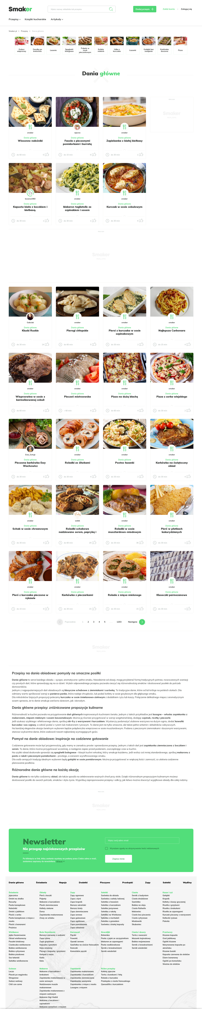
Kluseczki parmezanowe (171, 595)
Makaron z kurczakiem (50, 902)
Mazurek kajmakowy (141, 938)
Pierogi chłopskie (77, 330)
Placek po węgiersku (18, 974)
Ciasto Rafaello (139, 908)
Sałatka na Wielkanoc (111, 915)
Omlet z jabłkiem (16, 911)
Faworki (74, 938)
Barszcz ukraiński (78, 905)
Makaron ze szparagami (112, 941)
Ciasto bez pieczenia (141, 915)
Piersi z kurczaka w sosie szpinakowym (125, 332)
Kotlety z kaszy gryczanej (174, 902)
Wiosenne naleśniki (30, 140)
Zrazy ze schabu (47, 918)
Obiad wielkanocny (17, 938)
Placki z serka (15, 915)
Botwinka (105, 935)
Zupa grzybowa (47, 941)
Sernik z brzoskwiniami (111, 948)
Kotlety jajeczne (108, 971)
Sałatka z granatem (110, 921)
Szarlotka (136, 902)
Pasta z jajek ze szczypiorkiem (115, 938)
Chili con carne (15, 984)
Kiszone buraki (169, 951)
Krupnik (166, 898)
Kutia (42, 957)
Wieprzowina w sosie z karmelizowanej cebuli (30, 398)
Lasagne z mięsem (78, 987)
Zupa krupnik (76, 902)
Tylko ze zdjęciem (28, 88)
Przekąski (127, 882)
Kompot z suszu (46, 954)
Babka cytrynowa (17, 951)
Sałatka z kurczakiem (111, 905)
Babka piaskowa (16, 954)
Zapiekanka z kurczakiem (82, 974)
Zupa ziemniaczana (79, 911)
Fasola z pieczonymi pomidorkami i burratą (77, 142)
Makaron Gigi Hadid (49, 997)
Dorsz (42, 911)
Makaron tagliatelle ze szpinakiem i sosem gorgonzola (77, 210)
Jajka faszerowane (17, 935)
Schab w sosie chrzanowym (30, 528)
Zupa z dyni (75, 898)
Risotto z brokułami (171, 908)
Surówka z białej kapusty (112, 924)
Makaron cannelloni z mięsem (53, 1007)
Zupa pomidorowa (78, 924)
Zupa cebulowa (77, 927)
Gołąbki (166, 895)
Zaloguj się (186, 9)
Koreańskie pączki (78, 951)
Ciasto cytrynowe (139, 918)
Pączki (73, 935)
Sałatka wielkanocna (18, 961)
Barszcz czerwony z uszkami (52, 935)
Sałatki (167, 882)
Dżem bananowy (170, 957)
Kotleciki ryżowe (170, 918)
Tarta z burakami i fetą (111, 974)
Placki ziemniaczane (49, 905)
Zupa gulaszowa (77, 918)
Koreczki (74, 948)
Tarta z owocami (139, 935)
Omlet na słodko (16, 898)
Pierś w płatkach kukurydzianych (172, 530)
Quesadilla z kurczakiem (112, 984)
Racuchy (12, 902)
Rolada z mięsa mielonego (124, 595)
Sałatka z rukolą (108, 911)
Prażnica (13, 927)
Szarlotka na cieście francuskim (84, 945)
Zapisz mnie (118, 858)
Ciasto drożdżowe (140, 898)
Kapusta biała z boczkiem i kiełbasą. (30, 208)
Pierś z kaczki (46, 895)
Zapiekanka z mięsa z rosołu (83, 984)
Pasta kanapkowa (17, 905)
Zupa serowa (76, 915)
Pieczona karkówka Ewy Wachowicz (30, 464)
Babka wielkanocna (18, 948)
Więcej (59, 861)
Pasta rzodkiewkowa (110, 945)
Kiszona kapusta (170, 935)
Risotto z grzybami (171, 905)
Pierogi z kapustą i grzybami (52, 951)
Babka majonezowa (141, 941)
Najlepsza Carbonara (171, 330)
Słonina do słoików (171, 964)
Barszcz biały (76, 908)
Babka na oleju (139, 905)
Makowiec (136, 911)
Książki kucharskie (35, 19)
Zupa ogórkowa (77, 921)
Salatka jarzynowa (109, 908)
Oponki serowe (77, 941)
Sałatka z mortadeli (110, 918)
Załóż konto (169, 9)
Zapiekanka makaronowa (51, 915)
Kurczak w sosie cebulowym (124, 206)
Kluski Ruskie (30, 330)
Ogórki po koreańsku (172, 961)
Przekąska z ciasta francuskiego (115, 981)
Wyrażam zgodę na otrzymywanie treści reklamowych (132, 848)
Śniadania (41, 882)
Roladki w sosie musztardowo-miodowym (124, 530)
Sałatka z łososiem (109, 902)
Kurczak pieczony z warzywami (177, 915)
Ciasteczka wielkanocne (20, 945)
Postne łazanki (124, 462)
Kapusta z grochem (48, 945)
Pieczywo (105, 882)
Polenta (166, 921)
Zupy (147, 882)
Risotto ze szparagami (173, 911)
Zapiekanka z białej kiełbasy (124, 140)
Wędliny (187, 882)
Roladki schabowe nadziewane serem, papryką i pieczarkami (77, 532)
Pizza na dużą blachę (124, 396)
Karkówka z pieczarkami (77, 595)
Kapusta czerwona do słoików (176, 954)
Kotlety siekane (46, 908)
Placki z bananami (17, 924)
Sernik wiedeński (108, 951)
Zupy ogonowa (77, 895)
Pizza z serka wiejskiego (171, 396)
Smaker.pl (13, 31)
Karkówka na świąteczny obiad (172, 464)
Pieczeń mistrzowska (77, 396)
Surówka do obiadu (110, 895)
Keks (42, 961)
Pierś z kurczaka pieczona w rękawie (30, 596)
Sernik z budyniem (140, 895)
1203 (119, 622)
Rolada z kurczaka (109, 978)
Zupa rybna (45, 938)
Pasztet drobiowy (16, 941)
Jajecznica (13, 895)
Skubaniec (136, 924)
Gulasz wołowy (15, 981)
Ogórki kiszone (169, 941)
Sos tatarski (14, 957)
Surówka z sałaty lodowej (112, 898)
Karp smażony (46, 948)
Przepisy (14, 19)
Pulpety (43, 898)
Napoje (63, 882)
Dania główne (30, 138)
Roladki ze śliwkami (77, 462)
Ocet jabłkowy (169, 938)
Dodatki (83, 882)
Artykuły (56, 19)
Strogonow (13, 978)
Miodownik (137, 921)
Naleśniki (13, 908)
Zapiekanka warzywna (80, 981)
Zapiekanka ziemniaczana (82, 978)
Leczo (11, 971)
